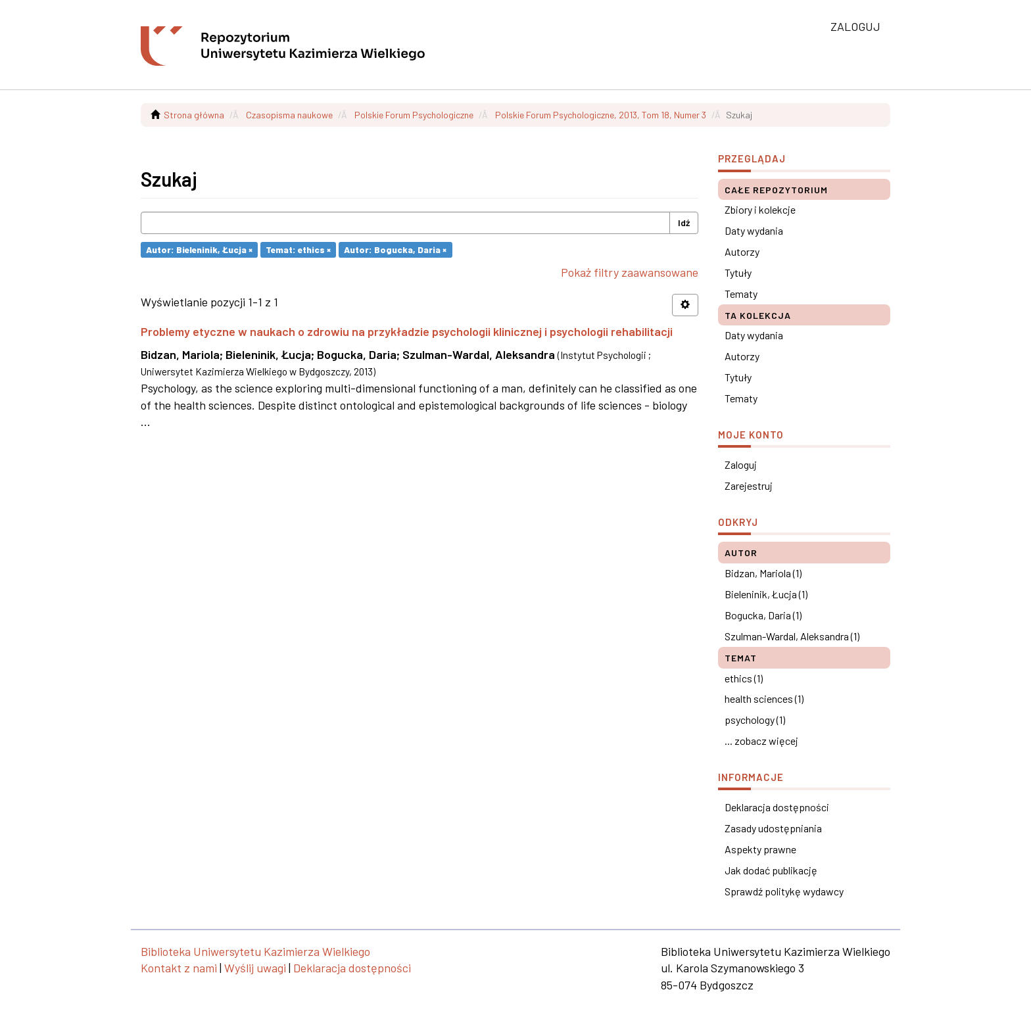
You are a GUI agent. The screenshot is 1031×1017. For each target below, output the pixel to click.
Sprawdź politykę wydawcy (784, 891)
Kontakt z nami (179, 967)
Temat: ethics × (298, 249)
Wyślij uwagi (255, 967)
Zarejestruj (749, 485)
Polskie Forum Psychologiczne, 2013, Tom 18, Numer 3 (600, 114)
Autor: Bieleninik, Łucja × (199, 249)
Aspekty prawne (760, 849)
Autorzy (742, 251)
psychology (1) (755, 719)
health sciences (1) (764, 698)
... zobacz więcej (761, 740)
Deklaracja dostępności (777, 807)
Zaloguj (741, 464)
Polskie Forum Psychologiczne (413, 114)
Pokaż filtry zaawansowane (629, 272)
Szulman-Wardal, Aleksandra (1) (792, 636)
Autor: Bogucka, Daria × (395, 249)
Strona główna (194, 114)
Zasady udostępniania (773, 828)
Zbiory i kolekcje (760, 209)
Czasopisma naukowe (289, 114)
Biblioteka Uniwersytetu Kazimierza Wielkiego (255, 951)
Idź (684, 222)
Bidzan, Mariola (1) (763, 573)
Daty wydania (754, 230)
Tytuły (738, 272)
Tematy (741, 293)
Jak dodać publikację (771, 870)
